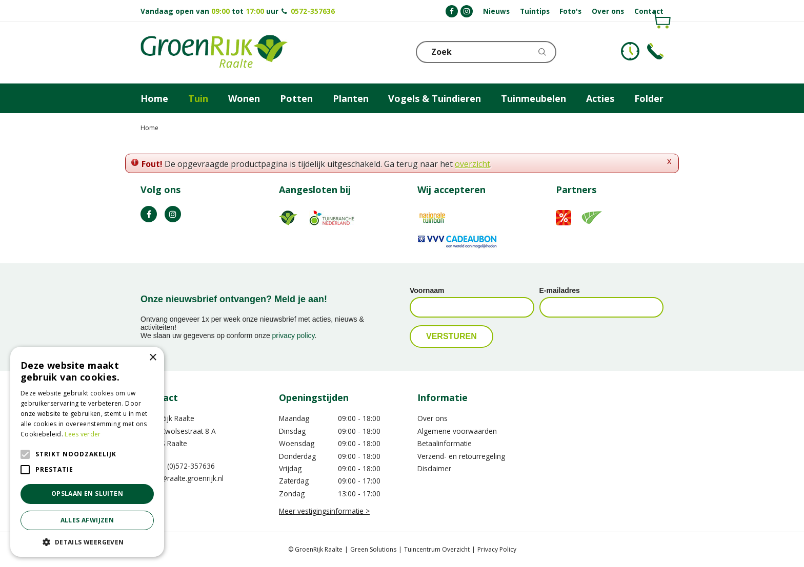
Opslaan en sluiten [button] (87, 493)
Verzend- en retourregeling (461, 456)
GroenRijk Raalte (167, 418)
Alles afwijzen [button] (87, 520)
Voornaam (427, 290)
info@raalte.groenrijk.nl (186, 478)
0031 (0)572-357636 (182, 466)
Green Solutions (373, 549)
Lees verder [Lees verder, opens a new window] (82, 434)
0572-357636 (313, 11)
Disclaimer (434, 468)
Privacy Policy (496, 549)
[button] (87, 542)
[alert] (87, 452)
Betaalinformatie (444, 443)
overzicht (472, 164)
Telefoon (655, 51)
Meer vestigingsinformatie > (324, 511)
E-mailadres (559, 290)
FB (148, 214)
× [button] (152, 358)
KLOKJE (630, 51)
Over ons (432, 418)
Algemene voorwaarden (457, 431)
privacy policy (293, 335)
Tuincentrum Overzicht (437, 549)
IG (173, 214)
